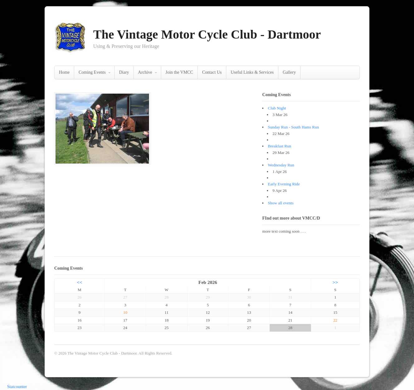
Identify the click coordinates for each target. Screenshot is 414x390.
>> (335, 282)
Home (64, 72)
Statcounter (17, 386)
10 (125, 312)
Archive (145, 72)
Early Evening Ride (284, 184)
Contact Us (212, 72)
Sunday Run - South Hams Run (293, 127)
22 (335, 320)
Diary (124, 72)
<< (79, 282)
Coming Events (92, 72)
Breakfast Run (279, 146)
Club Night (277, 108)
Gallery (289, 72)
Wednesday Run (281, 165)
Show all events (280, 203)
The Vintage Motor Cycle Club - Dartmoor (207, 34)
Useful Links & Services (252, 72)
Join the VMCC (179, 72)
